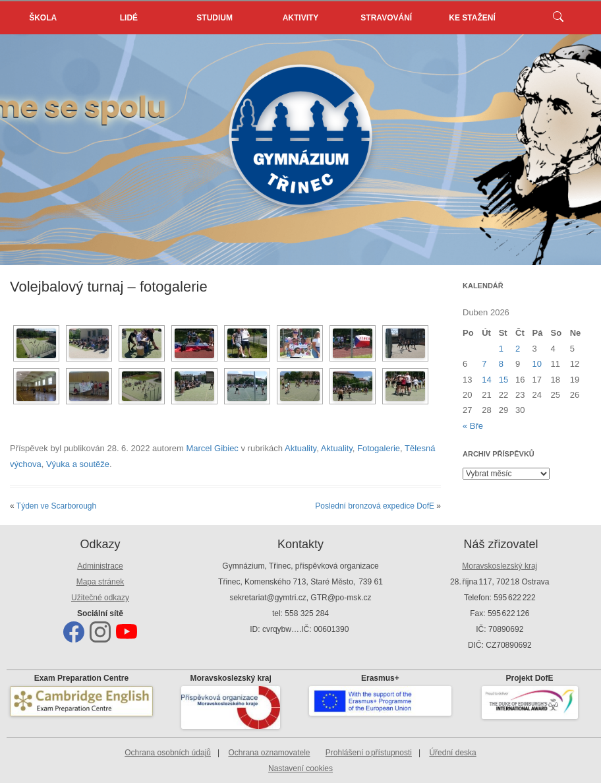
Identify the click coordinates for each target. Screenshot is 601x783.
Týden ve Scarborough (56, 506)
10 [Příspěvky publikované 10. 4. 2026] (537, 364)
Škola (43, 17)
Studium (214, 17)
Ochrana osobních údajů (168, 752)
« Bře (473, 426)
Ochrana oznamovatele (269, 752)
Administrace (100, 566)
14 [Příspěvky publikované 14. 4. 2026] (486, 380)
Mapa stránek (100, 581)
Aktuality (300, 448)
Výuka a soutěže (77, 464)
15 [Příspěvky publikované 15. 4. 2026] (503, 380)
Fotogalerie (378, 448)
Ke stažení (472, 17)
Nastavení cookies (300, 768)
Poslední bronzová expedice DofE (374, 506)
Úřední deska (452, 752)
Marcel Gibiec (212, 448)
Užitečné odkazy (100, 597)
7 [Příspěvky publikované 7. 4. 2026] (484, 364)
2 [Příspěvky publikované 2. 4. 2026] (517, 349)
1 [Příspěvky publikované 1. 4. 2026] (501, 349)
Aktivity (301, 17)
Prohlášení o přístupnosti (369, 752)
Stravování (386, 17)
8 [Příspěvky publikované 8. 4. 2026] (501, 364)
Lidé (129, 17)
